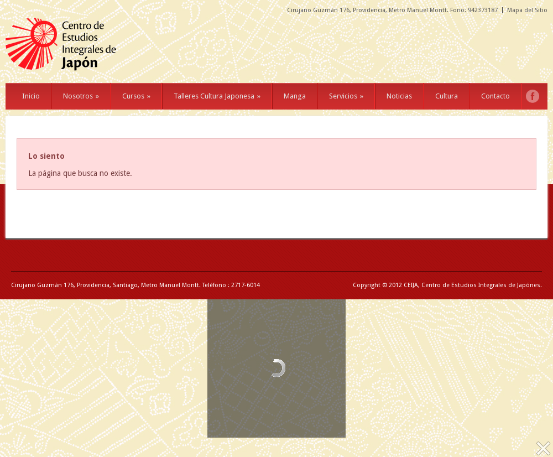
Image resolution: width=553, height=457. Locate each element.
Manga (295, 96)
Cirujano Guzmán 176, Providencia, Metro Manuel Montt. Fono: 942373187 (392, 10)
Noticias (399, 96)
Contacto (495, 96)
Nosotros (81, 96)
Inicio (31, 96)
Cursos (136, 96)
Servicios (346, 96)
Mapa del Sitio (527, 10)
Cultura (446, 96)
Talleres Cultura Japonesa (217, 96)
